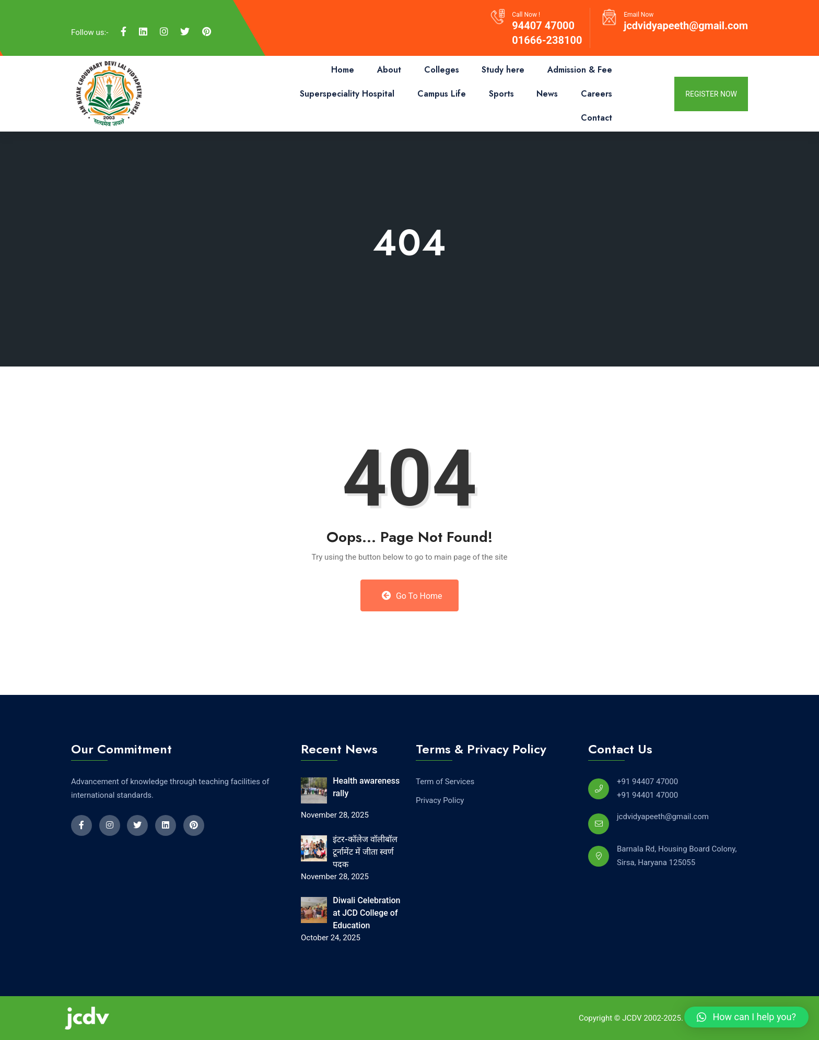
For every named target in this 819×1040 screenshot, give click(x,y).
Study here (503, 70)
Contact (596, 118)
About (389, 70)
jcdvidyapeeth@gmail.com (686, 25)
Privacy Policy (440, 800)
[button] (746, 1017)
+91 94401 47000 (647, 795)
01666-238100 (547, 40)
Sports (501, 94)
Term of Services (445, 781)
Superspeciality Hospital (347, 94)
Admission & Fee (579, 70)
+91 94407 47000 (647, 781)
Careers (596, 94)
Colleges (441, 70)
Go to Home (412, 595)
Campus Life (441, 94)
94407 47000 (543, 25)
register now (711, 94)
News (547, 94)
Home (342, 70)
